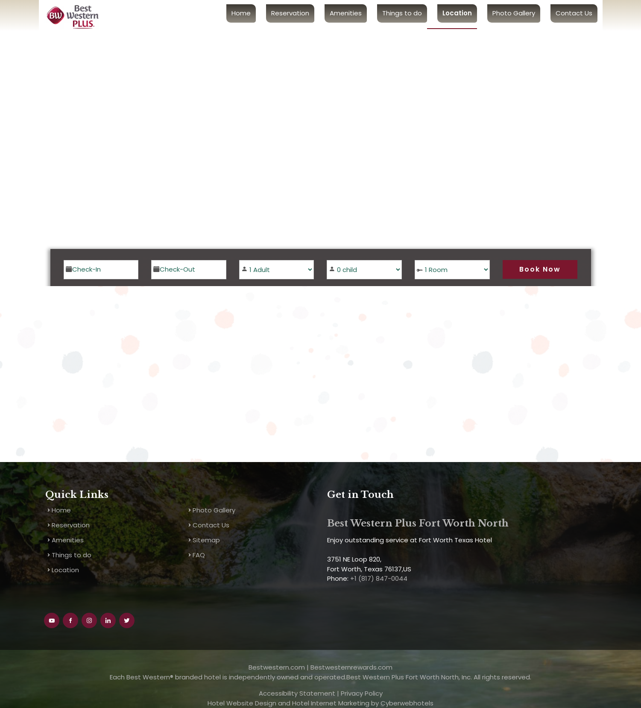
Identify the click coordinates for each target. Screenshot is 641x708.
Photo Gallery (513, 13)
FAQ (199, 555)
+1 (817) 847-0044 (377, 578)
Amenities (346, 13)
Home (241, 13)
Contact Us (574, 13)
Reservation (290, 13)
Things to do (402, 13)
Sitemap (206, 540)
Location (457, 13)
